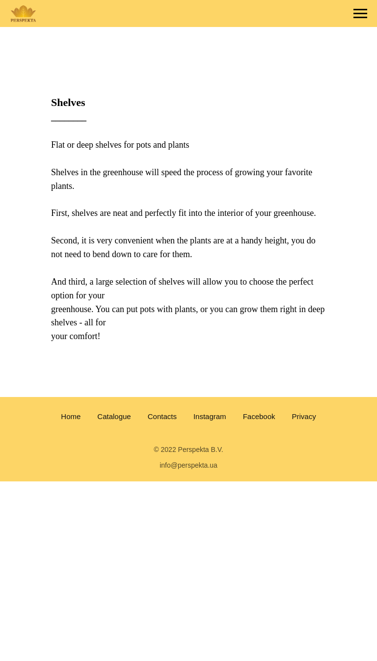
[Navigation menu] (360, 14)
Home (71, 416)
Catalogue (114, 416)
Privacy (304, 416)
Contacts (162, 416)
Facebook (259, 416)
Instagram (209, 416)
